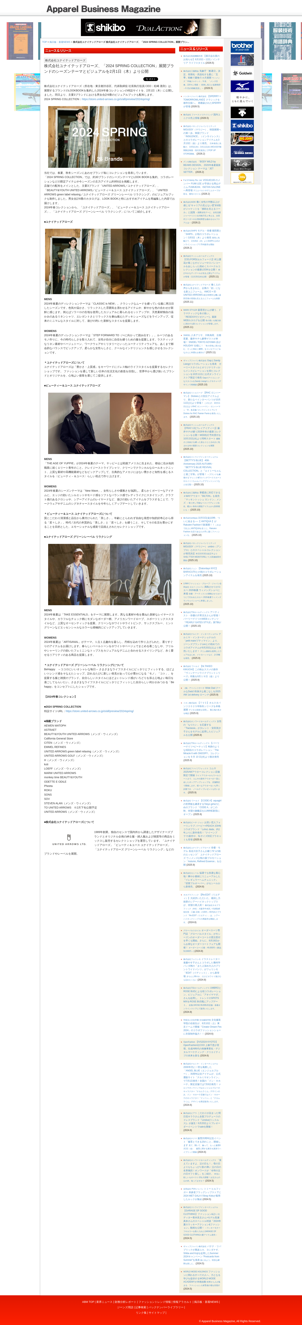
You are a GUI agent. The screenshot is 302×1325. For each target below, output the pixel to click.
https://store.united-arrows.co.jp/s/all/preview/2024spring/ (116, 99)
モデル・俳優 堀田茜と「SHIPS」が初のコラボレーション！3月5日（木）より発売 (202, 237)
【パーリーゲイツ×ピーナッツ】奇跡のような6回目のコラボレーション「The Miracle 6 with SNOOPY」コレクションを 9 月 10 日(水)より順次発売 (201, 750)
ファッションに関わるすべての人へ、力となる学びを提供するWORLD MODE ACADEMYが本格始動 (201, 1278)
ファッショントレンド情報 (154, 1301)
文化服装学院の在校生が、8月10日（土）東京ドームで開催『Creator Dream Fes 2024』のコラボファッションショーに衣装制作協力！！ (202, 1027)
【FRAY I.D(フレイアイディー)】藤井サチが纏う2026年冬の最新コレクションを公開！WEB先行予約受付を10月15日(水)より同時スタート (202, 435)
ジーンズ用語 (125, 1307)
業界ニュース (104, 1301)
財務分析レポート (125, 1301)
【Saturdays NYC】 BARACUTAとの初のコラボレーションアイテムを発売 (202, 572)
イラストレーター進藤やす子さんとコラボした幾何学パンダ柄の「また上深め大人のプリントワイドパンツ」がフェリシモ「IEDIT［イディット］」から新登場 (202, 969)
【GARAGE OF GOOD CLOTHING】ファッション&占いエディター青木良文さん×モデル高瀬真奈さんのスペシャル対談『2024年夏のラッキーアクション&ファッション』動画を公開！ (202, 1221)
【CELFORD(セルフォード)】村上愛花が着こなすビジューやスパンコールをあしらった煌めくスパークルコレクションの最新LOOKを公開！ (202, 266)
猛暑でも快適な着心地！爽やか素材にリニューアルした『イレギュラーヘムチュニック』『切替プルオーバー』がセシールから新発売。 (201, 880)
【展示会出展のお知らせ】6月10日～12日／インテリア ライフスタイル (201, 59)
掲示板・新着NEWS (59, 42)
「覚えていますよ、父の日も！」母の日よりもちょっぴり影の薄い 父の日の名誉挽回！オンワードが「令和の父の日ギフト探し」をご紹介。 (202, 1170)
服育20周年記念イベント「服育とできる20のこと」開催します (202, 1145)
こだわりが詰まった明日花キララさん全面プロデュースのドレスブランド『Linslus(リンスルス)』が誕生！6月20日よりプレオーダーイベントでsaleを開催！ (202, 1120)
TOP (44, 42)
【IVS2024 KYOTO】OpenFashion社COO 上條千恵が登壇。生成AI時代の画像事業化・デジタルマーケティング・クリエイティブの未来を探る (201, 1049)
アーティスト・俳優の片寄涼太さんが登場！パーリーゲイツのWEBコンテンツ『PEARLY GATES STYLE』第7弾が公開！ (202, 619)
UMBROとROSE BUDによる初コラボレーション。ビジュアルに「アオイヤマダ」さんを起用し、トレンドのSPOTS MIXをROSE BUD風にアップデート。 (202, 998)
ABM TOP (88, 1301)
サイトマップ (157, 1312)
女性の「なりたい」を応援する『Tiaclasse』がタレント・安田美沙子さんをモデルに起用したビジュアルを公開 (202, 728)
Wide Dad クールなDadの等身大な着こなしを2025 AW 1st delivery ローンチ (202, 691)
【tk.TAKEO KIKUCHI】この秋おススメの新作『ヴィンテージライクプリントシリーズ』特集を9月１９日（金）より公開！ (201, 673)
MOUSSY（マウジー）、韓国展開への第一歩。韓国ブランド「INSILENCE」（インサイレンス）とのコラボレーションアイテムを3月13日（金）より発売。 (202, 140)
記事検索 (140, 1307)
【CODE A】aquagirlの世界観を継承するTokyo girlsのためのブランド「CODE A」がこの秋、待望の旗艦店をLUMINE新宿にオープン (202, 807)
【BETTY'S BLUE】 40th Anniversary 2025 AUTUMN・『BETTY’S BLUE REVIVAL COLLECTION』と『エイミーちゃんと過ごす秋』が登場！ (202, 471)
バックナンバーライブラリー (166, 1307)
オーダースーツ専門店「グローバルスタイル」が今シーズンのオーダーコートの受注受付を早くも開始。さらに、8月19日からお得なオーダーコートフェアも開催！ (202, 940)
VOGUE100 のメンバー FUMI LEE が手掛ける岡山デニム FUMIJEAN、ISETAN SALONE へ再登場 (202, 187)
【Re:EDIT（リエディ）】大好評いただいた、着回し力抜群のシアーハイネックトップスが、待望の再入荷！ (202, 908)
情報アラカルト (182, 1301)
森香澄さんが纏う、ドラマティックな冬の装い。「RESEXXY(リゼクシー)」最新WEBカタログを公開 (202, 317)
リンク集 (141, 1312)
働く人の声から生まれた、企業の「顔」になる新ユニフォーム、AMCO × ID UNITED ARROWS (202, 291)
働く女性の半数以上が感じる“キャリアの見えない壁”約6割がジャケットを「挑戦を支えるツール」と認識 (202, 212)
